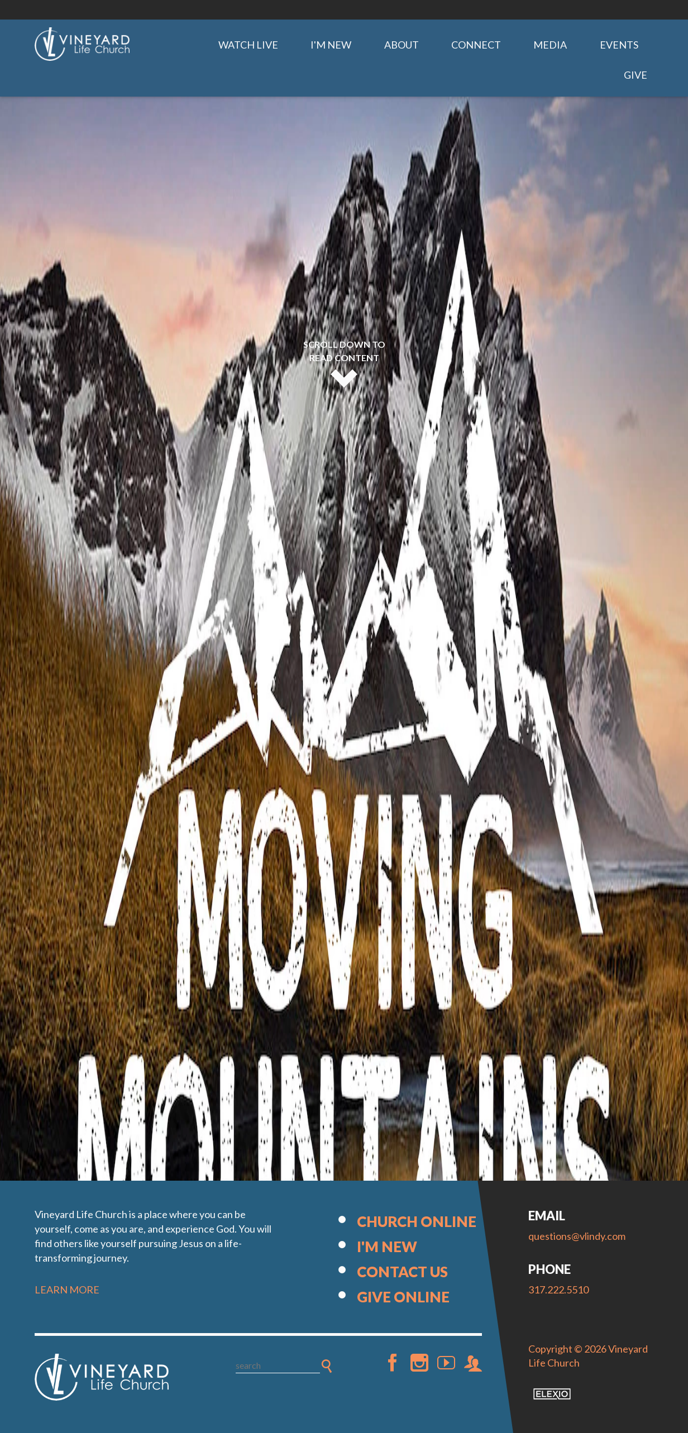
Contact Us (402, 1272)
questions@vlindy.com (576, 1236)
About (401, 45)
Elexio (552, 1394)
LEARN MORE (67, 1289)
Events (619, 45)
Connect (476, 45)
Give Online (403, 1297)
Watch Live (248, 45)
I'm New (330, 45)
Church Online (416, 1221)
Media (550, 45)
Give (635, 75)
